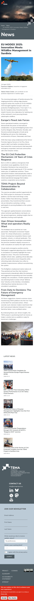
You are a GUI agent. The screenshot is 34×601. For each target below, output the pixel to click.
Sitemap (5, 582)
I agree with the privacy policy (17, 552)
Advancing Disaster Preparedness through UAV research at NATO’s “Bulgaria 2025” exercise (15, 430)
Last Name (7, 529)
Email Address (9, 515)
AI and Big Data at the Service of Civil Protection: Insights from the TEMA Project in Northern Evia (16, 449)
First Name (8, 522)
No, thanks (12, 599)
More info (4, 595)
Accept (4, 599)
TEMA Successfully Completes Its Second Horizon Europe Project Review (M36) (16, 372)
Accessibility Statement (7, 578)
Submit (9, 557)
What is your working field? (13, 545)
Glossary (6, 574)
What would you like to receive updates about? (14, 537)
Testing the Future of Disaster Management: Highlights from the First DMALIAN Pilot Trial (17, 411)
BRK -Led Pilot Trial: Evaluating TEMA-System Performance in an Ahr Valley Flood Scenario (17, 391)
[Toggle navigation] (30, 3)
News (8, 25)
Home (3, 25)
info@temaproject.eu (16, 486)
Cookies (14, 571)
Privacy (5, 571)
